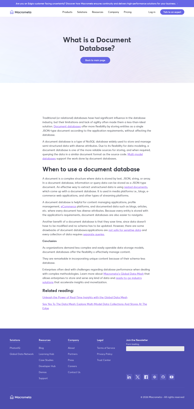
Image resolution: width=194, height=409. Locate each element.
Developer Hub (47, 366)
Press (71, 360)
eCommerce (68, 206)
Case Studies (46, 360)
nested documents (135, 187)
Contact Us (74, 372)
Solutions (82, 11)
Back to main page (95, 60)
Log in (152, 11)
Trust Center (104, 360)
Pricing (128, 11)
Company (113, 11)
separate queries (93, 234)
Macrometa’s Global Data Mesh (124, 273)
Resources (97, 11)
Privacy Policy (104, 353)
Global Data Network (21, 353)
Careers (72, 366)
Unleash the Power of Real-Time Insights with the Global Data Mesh (84, 297)
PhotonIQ (15, 347)
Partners (72, 353)
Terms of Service (106, 347)
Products (67, 11)
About (71, 347)
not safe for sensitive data (125, 230)
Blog (41, 347)
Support (43, 378)
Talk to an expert (172, 11)
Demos (43, 372)
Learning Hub (46, 353)
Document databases (67, 126)
